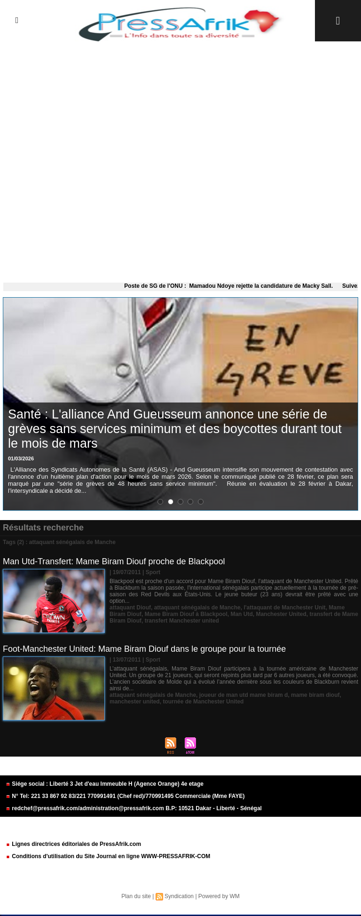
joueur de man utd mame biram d (243, 695)
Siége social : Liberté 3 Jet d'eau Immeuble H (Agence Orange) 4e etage (105, 784)
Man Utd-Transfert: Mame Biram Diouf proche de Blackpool (114, 561)
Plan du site (136, 896)
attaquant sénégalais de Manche (197, 607)
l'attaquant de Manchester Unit (284, 607)
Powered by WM (219, 896)
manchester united (135, 701)
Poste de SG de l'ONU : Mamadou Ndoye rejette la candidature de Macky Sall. (235, 286)
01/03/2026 (21, 458)
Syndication (179, 896)
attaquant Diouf (130, 607)
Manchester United (281, 614)
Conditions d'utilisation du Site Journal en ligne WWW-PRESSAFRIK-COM (108, 856)
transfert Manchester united (182, 620)
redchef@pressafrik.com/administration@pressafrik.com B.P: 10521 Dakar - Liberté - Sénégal (134, 808)
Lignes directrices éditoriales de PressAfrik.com (73, 844)
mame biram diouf (315, 695)
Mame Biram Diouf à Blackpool (186, 614)
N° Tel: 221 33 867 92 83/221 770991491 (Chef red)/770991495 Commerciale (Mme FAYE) (125, 796)
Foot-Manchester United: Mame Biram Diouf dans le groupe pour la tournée (144, 649)
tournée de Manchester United (203, 701)
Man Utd (241, 614)
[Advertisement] (180, 160)
